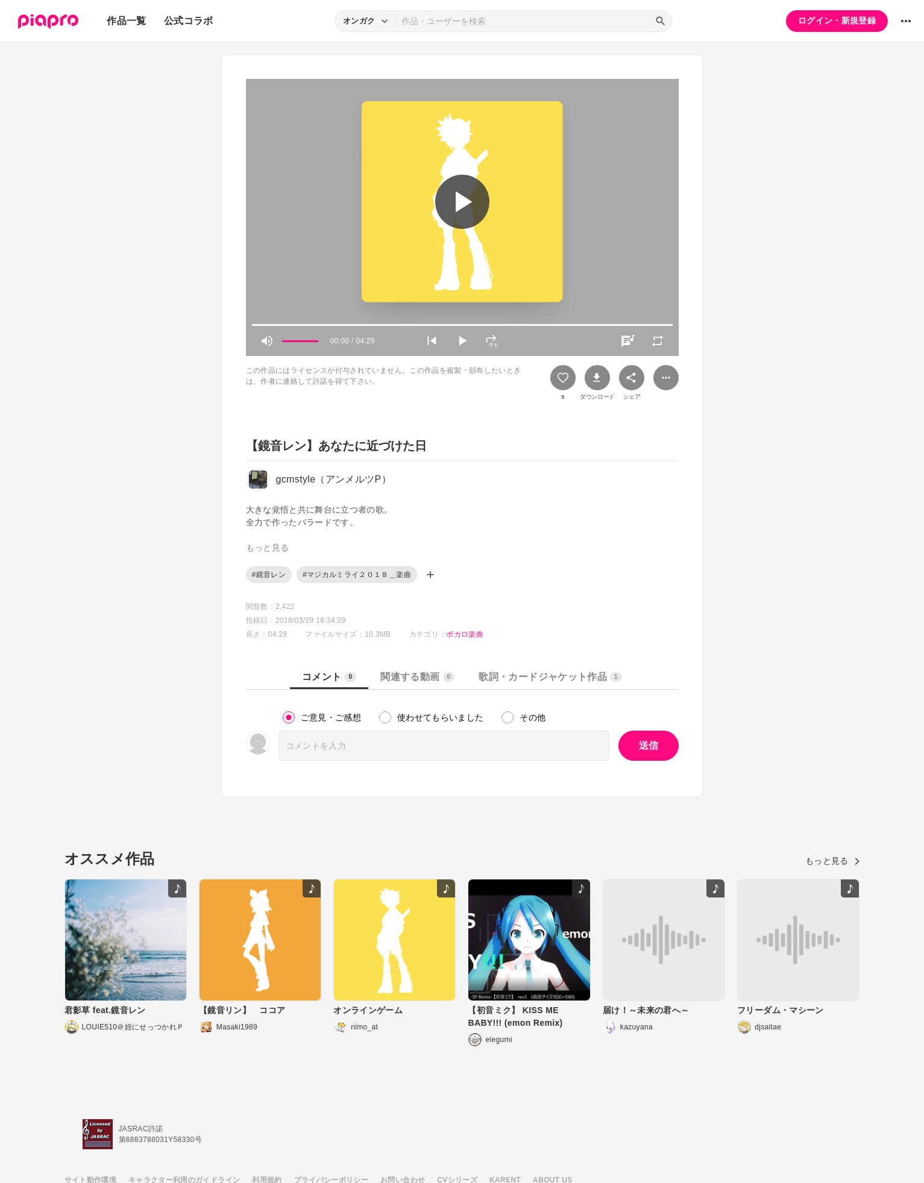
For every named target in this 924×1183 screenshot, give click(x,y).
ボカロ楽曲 (464, 634)
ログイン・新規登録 (837, 20)
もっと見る (832, 861)
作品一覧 (126, 21)
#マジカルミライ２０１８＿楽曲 (357, 574)
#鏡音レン (269, 574)
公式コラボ (188, 21)
